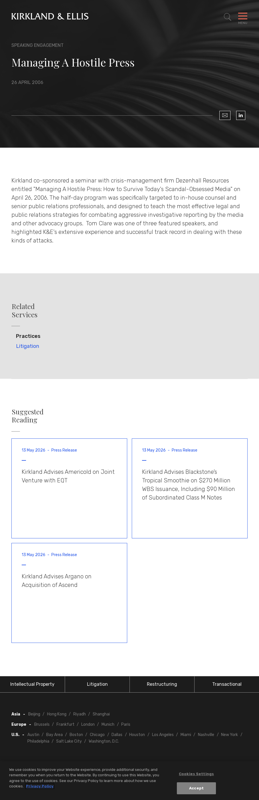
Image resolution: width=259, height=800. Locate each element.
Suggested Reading (28, 415)
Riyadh (79, 714)
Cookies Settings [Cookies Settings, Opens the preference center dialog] (196, 774)
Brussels (42, 724)
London (88, 724)
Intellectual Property (32, 684)
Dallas (117, 734)
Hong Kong (56, 714)
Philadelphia (38, 741)
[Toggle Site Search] (227, 17)
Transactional (227, 684)
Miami (186, 734)
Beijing (34, 714)
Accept (196, 788)
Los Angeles (163, 734)
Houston (137, 734)
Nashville (206, 734)
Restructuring (162, 684)
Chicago (97, 734)
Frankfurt (65, 724)
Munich (108, 724)
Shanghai (101, 714)
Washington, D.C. (104, 741)
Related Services (24, 310)
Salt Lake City (69, 741)
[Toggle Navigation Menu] (243, 17)
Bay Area (54, 734)
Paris (125, 724)
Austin (33, 734)
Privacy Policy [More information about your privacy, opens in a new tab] (40, 786)
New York (229, 734)
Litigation (27, 346)
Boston (76, 734)
